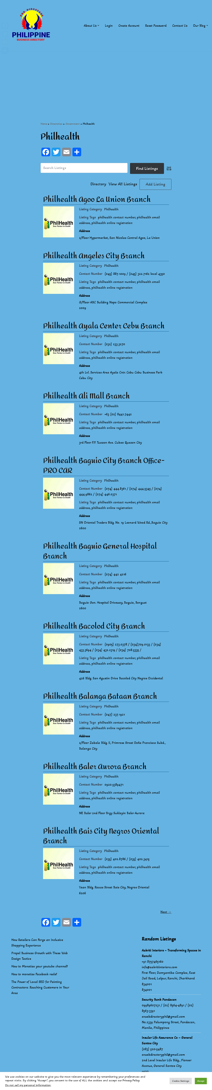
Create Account (128, 26)
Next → (165, 913)
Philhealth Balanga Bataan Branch (100, 697)
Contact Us (179, 26)
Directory (98, 184)
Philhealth (111, 209)
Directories (56, 124)
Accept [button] (200, 1081)
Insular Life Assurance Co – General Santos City (167, 1042)
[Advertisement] (106, 80)
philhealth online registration (112, 223)
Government (72, 124)
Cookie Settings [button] (180, 1081)
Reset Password (155, 26)
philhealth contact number (116, 217)
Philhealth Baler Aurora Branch (95, 768)
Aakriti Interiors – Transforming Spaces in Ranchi (171, 954)
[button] (98, 25)
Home (44, 124)
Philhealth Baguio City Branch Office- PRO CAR (104, 466)
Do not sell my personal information (28, 1085)
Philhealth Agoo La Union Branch (97, 199)
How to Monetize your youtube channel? (39, 968)
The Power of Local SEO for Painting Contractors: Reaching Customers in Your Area (40, 988)
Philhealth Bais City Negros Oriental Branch (101, 837)
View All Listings (123, 184)
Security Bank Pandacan (159, 1001)
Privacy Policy (131, 1080)
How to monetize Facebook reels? (34, 975)
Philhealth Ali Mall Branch (86, 396)
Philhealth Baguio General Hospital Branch (100, 552)
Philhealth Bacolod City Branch (94, 627)
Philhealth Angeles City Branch (94, 256)
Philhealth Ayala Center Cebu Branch (104, 326)
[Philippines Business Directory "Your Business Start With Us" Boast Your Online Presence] (32, 25)
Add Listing (155, 184)
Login (109, 26)
